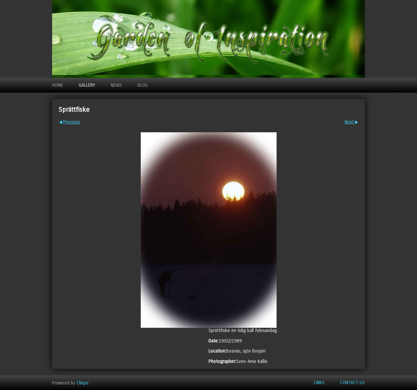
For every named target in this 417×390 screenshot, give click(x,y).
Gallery (87, 85)
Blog (142, 85)
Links (319, 382)
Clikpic (83, 382)
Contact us (352, 382)
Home (57, 85)
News (116, 85)
